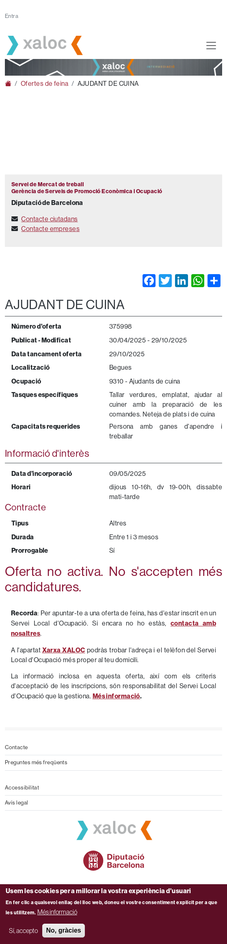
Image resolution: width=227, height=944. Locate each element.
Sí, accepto (23, 930)
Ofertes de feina (44, 83)
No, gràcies (63, 930)
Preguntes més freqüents (36, 762)
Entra (11, 16)
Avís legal (16, 803)
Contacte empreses (50, 229)
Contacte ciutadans (49, 219)
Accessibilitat (22, 788)
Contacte (16, 747)
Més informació (57, 912)
